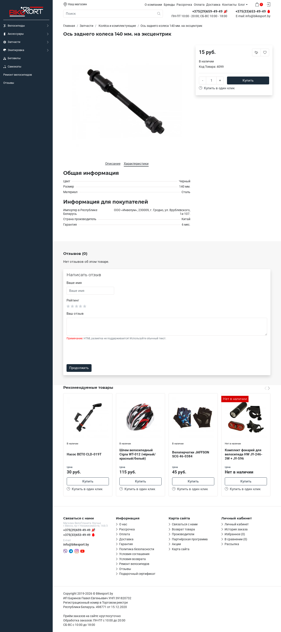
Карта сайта (180, 549)
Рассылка (232, 544)
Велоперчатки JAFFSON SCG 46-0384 (190, 454)
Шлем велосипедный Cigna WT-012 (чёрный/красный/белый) (137, 454)
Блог (241, 4)
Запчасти (11, 42)
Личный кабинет (237, 524)
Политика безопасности (136, 549)
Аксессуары (13, 34)
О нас (123, 524)
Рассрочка (184, 4)
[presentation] (100, 352)
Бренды (169, 4)
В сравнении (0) (236, 539)
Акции (176, 544)
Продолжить (79, 368)
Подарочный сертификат (137, 573)
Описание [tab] (113, 164)
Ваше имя (74, 283)
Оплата (199, 4)
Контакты (229, 4)
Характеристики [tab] (136, 164)
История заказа (236, 529)
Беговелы (12, 58)
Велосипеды (14, 25)
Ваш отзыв (75, 314)
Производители (183, 534)
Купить (248, 80)
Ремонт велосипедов (17, 74)
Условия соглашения (134, 554)
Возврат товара (183, 529)
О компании (153, 4)
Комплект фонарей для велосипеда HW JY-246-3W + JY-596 (243, 454)
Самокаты (12, 66)
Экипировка (13, 50)
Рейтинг (73, 300)
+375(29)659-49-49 (76, 530)
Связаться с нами (185, 524)
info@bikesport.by (257, 16)
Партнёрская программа (190, 539)
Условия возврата (132, 559)
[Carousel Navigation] (267, 388)
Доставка (213, 4)
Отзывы (8, 82)
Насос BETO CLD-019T (84, 454)
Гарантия (126, 544)
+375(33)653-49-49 (76, 535)
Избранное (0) (235, 534)
